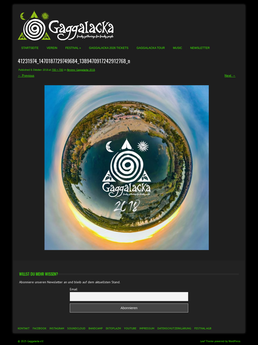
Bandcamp (96, 328)
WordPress (234, 341)
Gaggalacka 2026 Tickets (109, 48)
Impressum (146, 328)
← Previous (26, 75)
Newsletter (200, 48)
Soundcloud (76, 328)
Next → (230, 75)
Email (73, 289)
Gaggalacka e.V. (35, 341)
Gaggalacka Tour (151, 48)
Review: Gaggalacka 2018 (81, 69)
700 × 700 (57, 69)
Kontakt (24, 328)
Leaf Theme (207, 341)
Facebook (39, 328)
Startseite (30, 48)
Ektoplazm (113, 328)
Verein (52, 48)
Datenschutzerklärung (174, 328)
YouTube (130, 328)
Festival (73, 48)
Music (177, 48)
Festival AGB (202, 328)
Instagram (56, 328)
